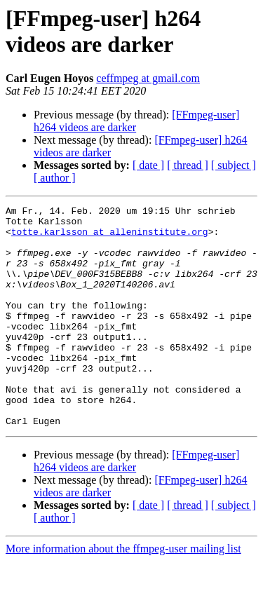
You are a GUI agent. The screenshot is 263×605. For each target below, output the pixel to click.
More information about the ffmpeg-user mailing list (123, 593)
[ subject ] (233, 165)
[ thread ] (187, 165)
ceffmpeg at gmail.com (148, 78)
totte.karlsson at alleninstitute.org (109, 237)
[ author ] (55, 178)
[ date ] (148, 165)
